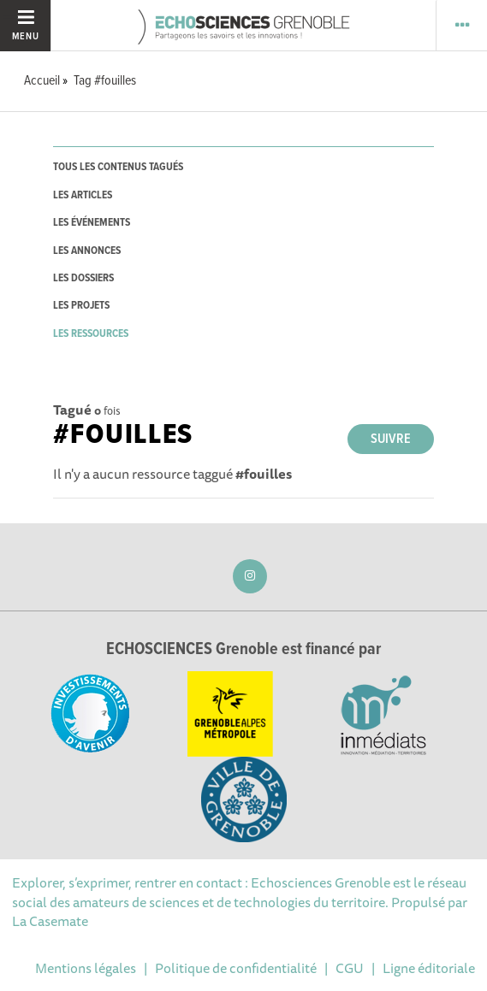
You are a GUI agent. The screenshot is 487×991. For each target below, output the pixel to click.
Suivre (391, 439)
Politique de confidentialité (236, 968)
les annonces (87, 251)
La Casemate (50, 921)
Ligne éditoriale (429, 968)
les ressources (90, 334)
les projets (81, 305)
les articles (82, 195)
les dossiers (83, 278)
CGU (350, 968)
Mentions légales (85, 968)
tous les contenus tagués (118, 167)
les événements (91, 222)
